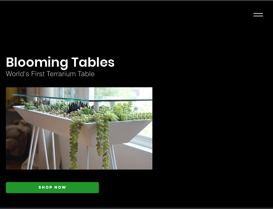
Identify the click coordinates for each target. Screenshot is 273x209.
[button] (258, 14)
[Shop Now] (52, 187)
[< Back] (60, 44)
